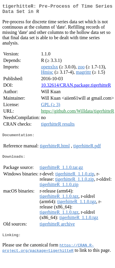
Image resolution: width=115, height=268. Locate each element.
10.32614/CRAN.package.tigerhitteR (76, 87)
